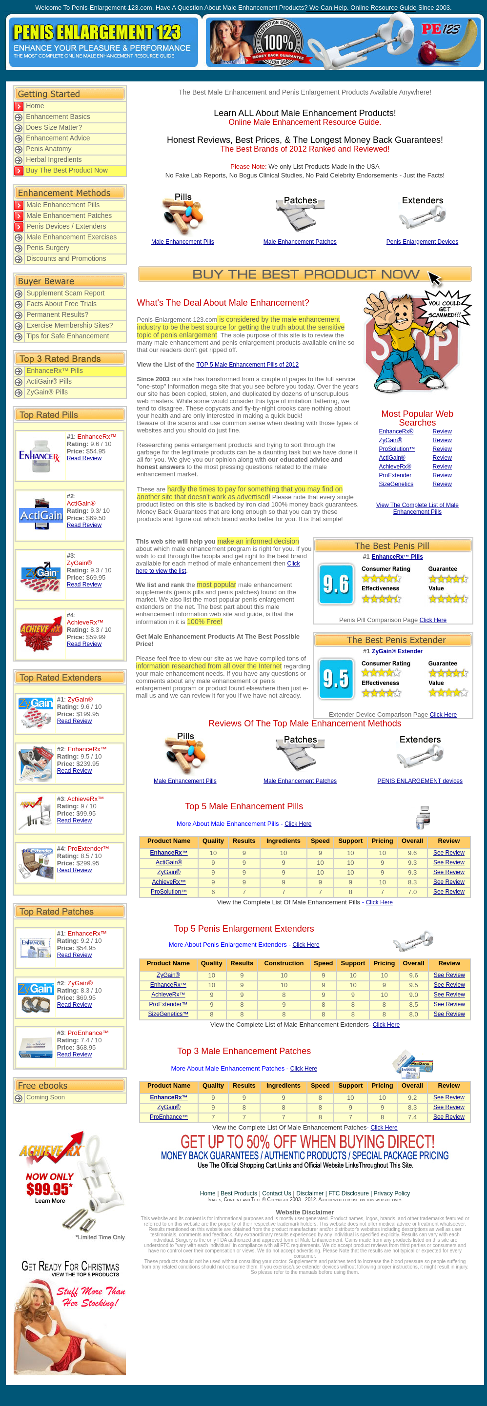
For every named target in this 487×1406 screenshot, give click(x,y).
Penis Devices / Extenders (66, 226)
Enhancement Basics (58, 116)
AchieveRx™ (168, 882)
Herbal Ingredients (53, 159)
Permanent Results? (57, 314)
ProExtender (395, 475)
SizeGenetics (396, 484)
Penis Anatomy (48, 149)
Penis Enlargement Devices (422, 241)
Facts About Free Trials (61, 304)
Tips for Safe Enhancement (67, 336)
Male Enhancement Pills (63, 205)
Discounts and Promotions (66, 258)
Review (442, 431)
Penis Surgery (47, 248)
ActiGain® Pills (49, 381)
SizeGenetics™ (168, 1014)
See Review (449, 852)
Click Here (433, 620)
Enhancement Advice (58, 138)
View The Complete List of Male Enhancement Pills (417, 508)
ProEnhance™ (169, 1116)
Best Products (239, 1193)
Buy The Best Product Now (67, 170)
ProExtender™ (168, 1004)
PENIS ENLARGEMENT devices (420, 781)
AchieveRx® (395, 466)
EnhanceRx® (396, 431)
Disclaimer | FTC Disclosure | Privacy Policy (353, 1193)
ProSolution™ (397, 449)
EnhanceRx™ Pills (54, 370)
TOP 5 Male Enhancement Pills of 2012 (247, 364)
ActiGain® (392, 457)
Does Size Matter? (54, 127)
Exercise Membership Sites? (69, 325)
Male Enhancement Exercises (71, 237)
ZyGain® (390, 440)
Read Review (84, 458)
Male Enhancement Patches (69, 215)
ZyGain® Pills (47, 392)
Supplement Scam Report (65, 293)
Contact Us (276, 1193)
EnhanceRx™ (168, 984)
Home (35, 106)
